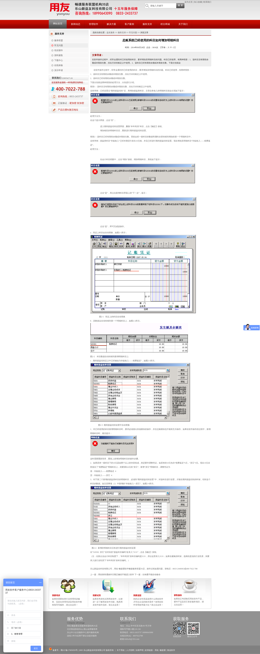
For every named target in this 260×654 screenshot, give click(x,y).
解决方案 (111, 24)
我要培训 (56, 595)
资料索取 (58, 55)
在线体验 (58, 65)
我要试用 (97, 595)
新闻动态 (75, 24)
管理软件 (93, 24)
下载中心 (58, 60)
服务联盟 (58, 40)
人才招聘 (130, 650)
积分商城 (165, 24)
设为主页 (189, 2)
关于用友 (121, 650)
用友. (157, 650)
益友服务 (111, 32)
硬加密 (72, 103)
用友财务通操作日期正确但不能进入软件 (116, 574)
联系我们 (207, 2)
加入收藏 (198, 2)
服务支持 (147, 24)
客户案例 (129, 24)
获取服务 (178, 595)
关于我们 (183, 24)
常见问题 (58, 45)
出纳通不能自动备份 (151, 574)
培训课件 (58, 50)
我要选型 (137, 595)
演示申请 (58, 70)
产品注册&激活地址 (68, 110)
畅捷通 (162, 650)
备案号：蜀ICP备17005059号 (63, 650)
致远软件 (171, 650)
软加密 (80, 103)
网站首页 (57, 23)
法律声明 (139, 650)
